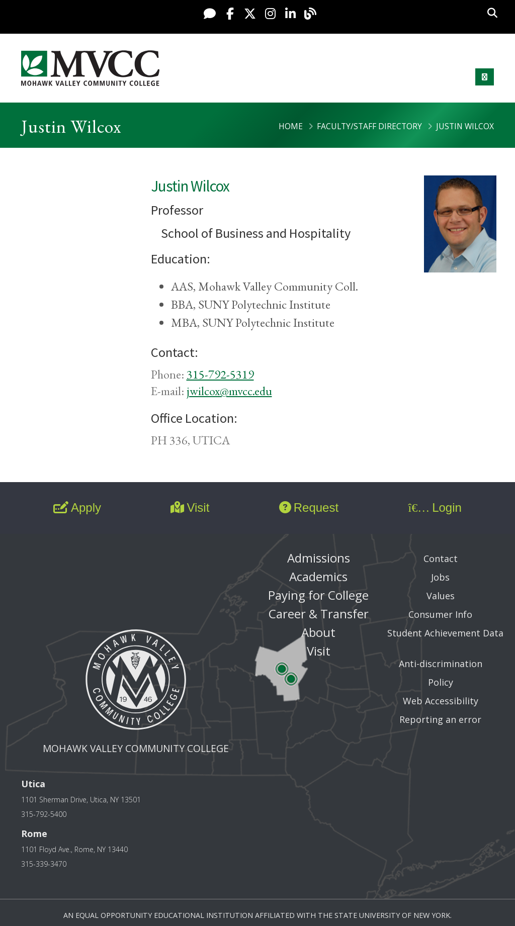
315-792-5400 (43, 814)
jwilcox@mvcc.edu (229, 391)
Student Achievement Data (445, 633)
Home (291, 126)
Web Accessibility (440, 701)
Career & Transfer (319, 613)
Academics (318, 576)
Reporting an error (440, 719)
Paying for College (318, 595)
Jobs (440, 577)
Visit (189, 507)
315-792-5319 (220, 374)
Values (440, 596)
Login (434, 507)
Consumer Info (440, 614)
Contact (440, 558)
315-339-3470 (43, 864)
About (318, 632)
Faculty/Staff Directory (369, 126)
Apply (77, 507)
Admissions (318, 557)
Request (308, 507)
